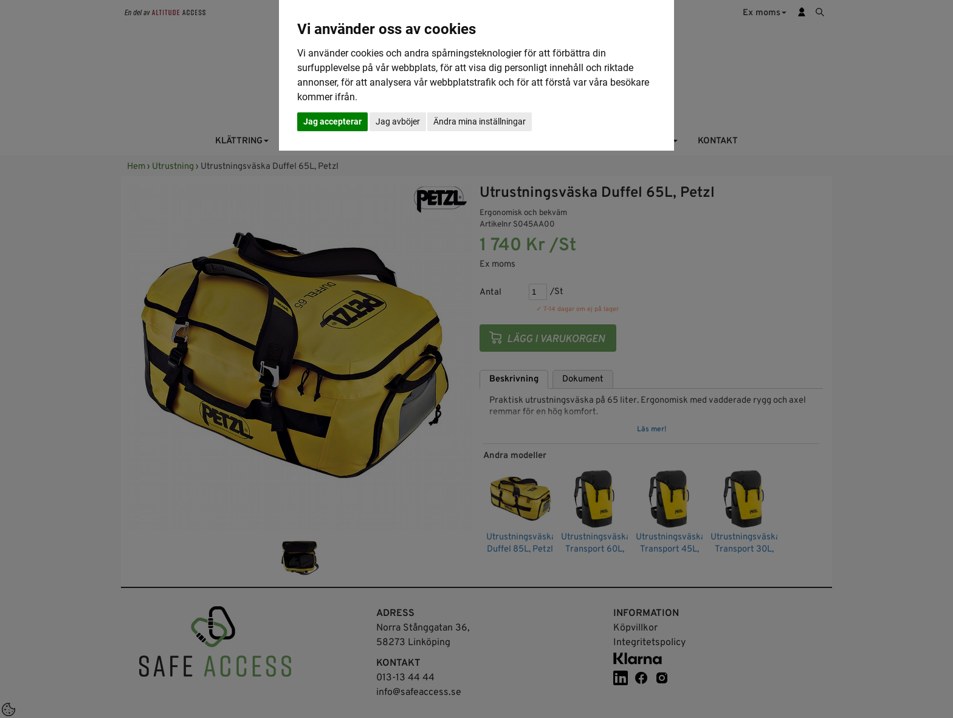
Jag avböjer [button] (398, 121)
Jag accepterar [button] (332, 121)
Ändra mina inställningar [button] (479, 121)
